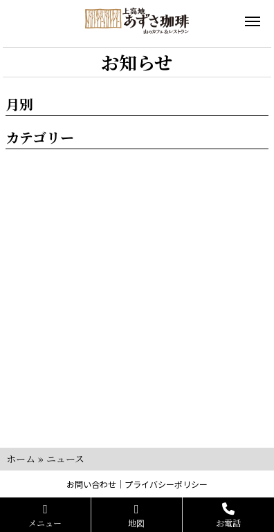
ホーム (20, 459)
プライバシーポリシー (166, 484)
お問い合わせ (91, 484)
